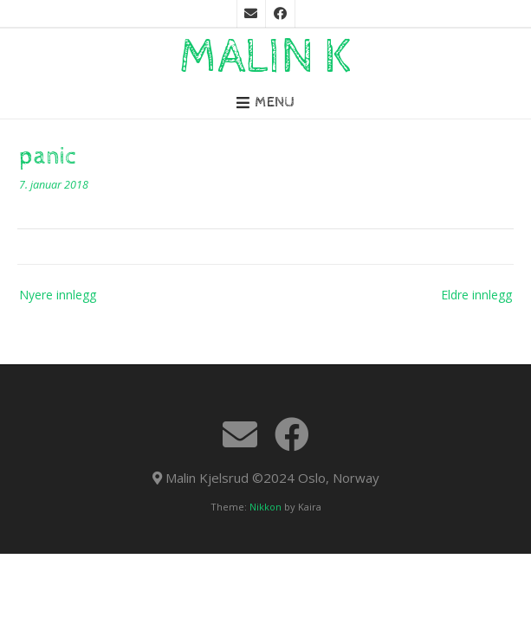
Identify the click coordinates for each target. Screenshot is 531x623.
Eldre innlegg (476, 294)
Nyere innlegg (57, 294)
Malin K (266, 57)
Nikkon (265, 506)
